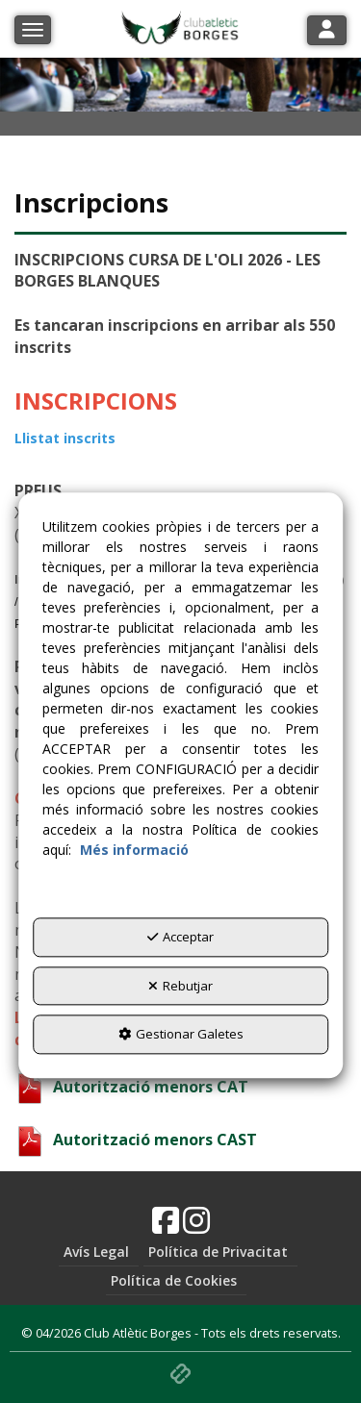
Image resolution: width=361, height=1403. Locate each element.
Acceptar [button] (180, 937)
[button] (165, 1226)
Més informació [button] (134, 850)
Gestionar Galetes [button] (181, 1034)
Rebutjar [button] (180, 985)
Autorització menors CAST (135, 1139)
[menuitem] (99, 1252)
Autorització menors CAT (131, 1086)
